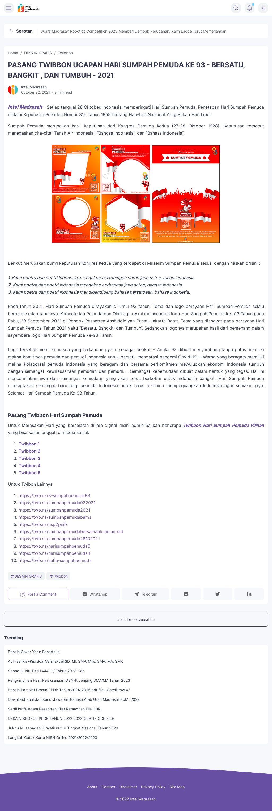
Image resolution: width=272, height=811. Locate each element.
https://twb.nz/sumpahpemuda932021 (57, 502)
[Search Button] (236, 8)
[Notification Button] (249, 8)
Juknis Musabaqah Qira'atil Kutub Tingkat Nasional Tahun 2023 (63, 728)
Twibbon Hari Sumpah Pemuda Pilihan (223, 425)
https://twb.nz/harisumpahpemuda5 (54, 546)
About (92, 787)
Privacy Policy (153, 787)
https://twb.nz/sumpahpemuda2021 (54, 510)
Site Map (177, 787)
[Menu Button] (9, 8)
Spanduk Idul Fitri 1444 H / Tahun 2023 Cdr (46, 670)
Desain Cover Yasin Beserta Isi (34, 651)
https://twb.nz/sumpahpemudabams (55, 517)
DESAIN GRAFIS (26, 576)
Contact (108, 787)
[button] (95, 594)
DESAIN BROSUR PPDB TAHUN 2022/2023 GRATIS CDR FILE (61, 718)
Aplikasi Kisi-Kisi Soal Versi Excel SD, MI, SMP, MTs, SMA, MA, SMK (65, 661)
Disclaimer (128, 787)
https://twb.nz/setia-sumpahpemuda (55, 560)
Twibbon (58, 576)
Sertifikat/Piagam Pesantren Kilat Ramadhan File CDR (54, 709)
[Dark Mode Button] (263, 8)
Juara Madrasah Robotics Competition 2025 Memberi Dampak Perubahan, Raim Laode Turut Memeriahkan (133, 31)
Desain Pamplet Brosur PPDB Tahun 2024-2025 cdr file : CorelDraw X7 (69, 690)
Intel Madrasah (25, 107)
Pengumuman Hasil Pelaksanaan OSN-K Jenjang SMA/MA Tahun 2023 (69, 680)
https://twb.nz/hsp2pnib (43, 524)
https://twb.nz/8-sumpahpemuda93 (54, 495)
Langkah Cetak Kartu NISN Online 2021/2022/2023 (52, 737)
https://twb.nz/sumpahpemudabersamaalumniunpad (71, 531)
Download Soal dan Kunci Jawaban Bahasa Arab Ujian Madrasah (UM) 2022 (73, 699)
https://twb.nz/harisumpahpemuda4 (54, 553)
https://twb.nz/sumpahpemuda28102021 (59, 538)
